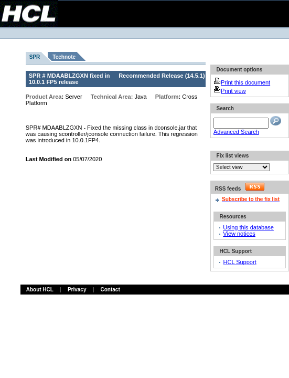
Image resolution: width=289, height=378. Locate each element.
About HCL (39, 289)
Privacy (77, 289)
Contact (110, 289)
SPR (34, 57)
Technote (64, 57)
